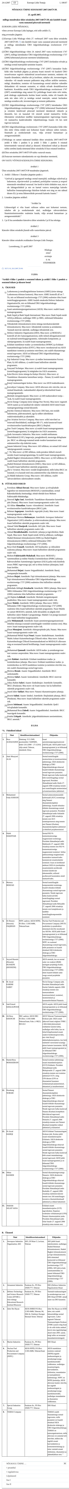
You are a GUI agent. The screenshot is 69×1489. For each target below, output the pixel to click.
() (20, 42)
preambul (11, 1468)
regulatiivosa (12, 1472)
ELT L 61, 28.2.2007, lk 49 (14, 268)
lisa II (8, 1484)
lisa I (8, 1480)
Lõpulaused (11, 1476)
